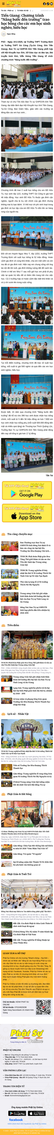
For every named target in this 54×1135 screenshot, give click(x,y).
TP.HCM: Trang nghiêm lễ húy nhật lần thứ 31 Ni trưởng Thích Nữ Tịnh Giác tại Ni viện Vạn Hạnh (35, 573)
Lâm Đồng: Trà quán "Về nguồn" (27, 854)
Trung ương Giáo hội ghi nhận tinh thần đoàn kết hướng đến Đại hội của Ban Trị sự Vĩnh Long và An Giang (31, 680)
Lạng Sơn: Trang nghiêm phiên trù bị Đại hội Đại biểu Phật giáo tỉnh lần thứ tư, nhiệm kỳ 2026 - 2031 (32, 691)
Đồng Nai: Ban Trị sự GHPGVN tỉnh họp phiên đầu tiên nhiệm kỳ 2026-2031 (35, 610)
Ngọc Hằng (11, 34)
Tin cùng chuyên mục (20, 534)
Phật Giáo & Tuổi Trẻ (19, 874)
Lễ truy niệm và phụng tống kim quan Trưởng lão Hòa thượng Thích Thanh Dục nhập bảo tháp (31, 702)
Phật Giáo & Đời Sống (19, 794)
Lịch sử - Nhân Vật (18, 714)
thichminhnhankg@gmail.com (20, 1095)
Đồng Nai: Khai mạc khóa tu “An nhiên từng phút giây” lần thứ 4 (26, 912)
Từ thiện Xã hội (22, 10)
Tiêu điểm (13, 625)
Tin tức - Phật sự (7, 10)
